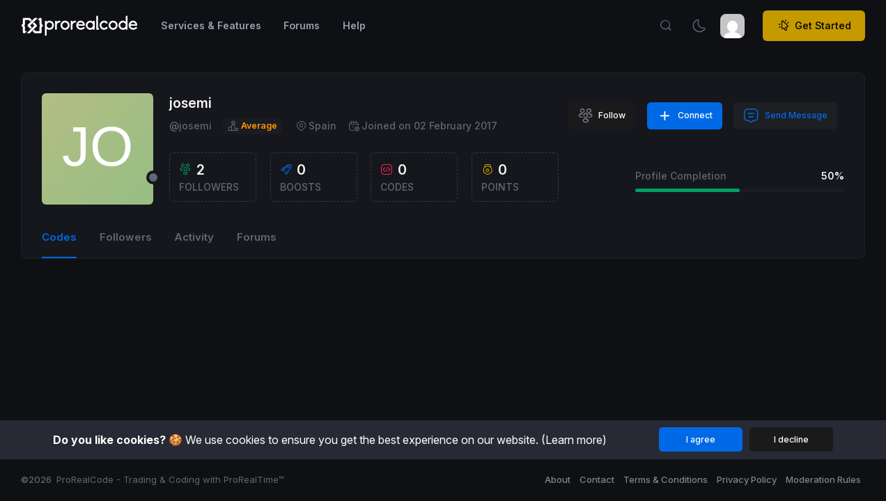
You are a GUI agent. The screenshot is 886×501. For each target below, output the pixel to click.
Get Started (814, 26)
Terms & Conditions (665, 479)
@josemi (190, 126)
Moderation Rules (823, 479)
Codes (59, 237)
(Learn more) (574, 440)
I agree (700, 439)
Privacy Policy (747, 479)
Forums (257, 237)
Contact (597, 479)
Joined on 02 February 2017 (422, 126)
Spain (315, 126)
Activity (194, 237)
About (557, 479)
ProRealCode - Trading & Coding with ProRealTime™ (170, 479)
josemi (190, 103)
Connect (685, 116)
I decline (791, 439)
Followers (126, 237)
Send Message (785, 116)
